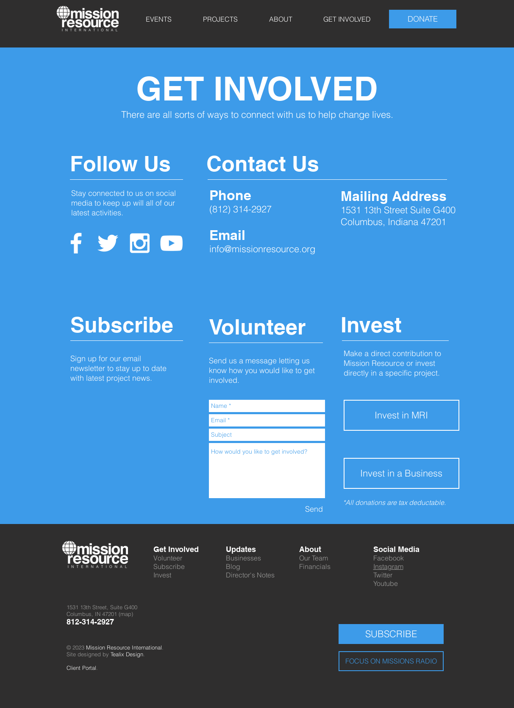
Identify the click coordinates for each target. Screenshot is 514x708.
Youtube (385, 583)
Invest (162, 575)
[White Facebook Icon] (76, 243)
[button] (158, 19)
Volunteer (167, 558)
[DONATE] (422, 19)
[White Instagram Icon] (139, 243)
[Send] (314, 509)
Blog (233, 566)
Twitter (382, 575)
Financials (315, 566)
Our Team (313, 558)
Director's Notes (250, 575)
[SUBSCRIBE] (391, 634)
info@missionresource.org (262, 249)
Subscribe (169, 566)
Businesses (243, 558)
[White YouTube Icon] (171, 243)
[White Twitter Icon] (108, 243)
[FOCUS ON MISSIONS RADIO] (391, 661)
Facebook (388, 558)
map (125, 613)
